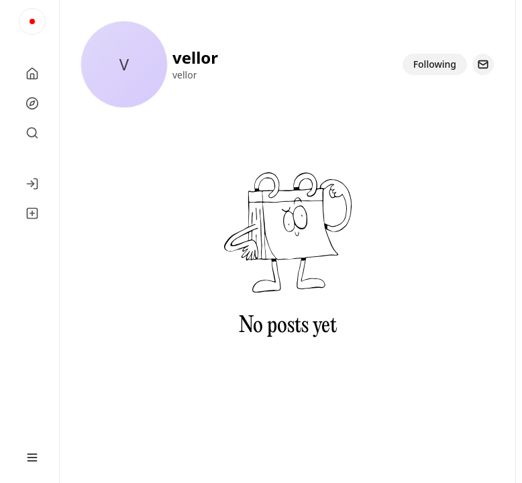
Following (434, 64)
